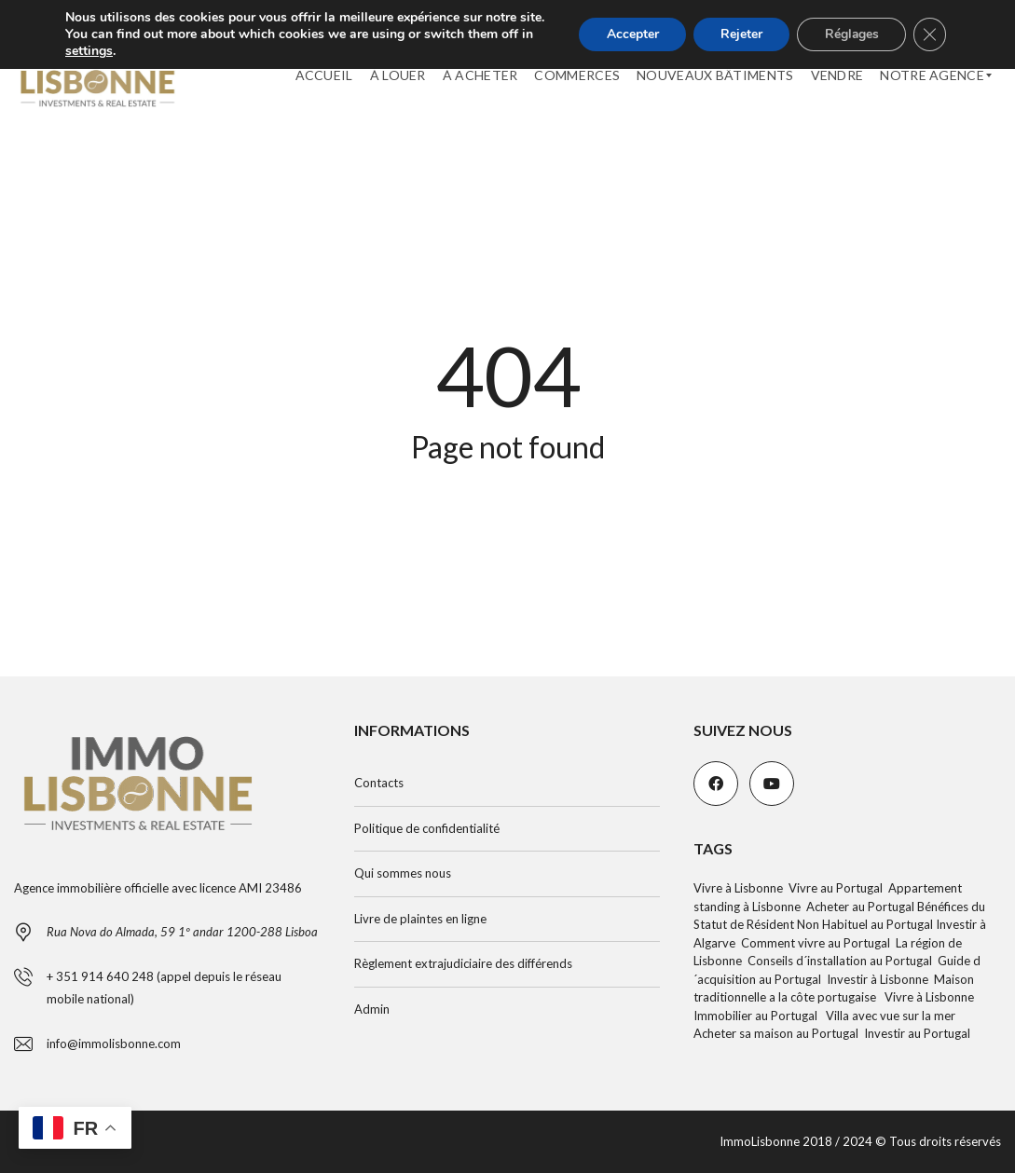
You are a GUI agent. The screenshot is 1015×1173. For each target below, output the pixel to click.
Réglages (849, 42)
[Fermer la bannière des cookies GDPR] (929, 43)
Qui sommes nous (402, 873)
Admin (372, 1009)
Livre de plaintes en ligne (420, 918)
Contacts (379, 782)
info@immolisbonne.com (114, 1043)
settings (89, 68)
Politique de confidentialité (427, 828)
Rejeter (738, 42)
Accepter (627, 42)
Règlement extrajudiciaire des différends (463, 963)
